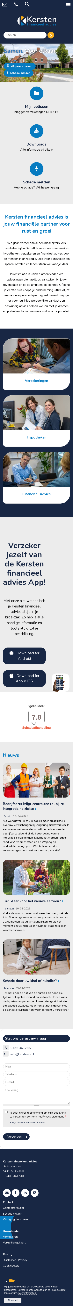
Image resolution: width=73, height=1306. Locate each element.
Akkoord (13, 1300)
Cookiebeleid (11, 1266)
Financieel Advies (36, 494)
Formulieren (10, 1237)
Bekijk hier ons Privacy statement (27, 1122)
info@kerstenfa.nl (22, 1054)
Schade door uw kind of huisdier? (30, 980)
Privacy (22, 1260)
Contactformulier (13, 1208)
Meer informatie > (27, 1293)
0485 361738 (21, 1048)
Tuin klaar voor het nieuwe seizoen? (32, 901)
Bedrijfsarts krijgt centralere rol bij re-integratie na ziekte (34, 806)
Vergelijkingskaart (14, 1242)
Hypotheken (36, 437)
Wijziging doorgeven (16, 1219)
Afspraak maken (20, 66)
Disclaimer (9, 1260)
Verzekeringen (36, 380)
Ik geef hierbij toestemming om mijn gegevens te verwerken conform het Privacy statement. (38, 1114)
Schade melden (18, 73)
